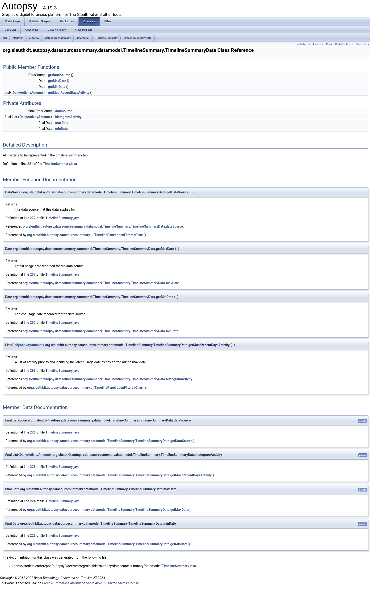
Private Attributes (335, 44)
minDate (61, 129)
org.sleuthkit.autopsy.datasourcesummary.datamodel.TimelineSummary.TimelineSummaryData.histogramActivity (107, 379)
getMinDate (56, 87)
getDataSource (59, 75)
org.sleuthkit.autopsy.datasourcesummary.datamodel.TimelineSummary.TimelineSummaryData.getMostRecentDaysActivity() (120, 475)
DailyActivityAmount (28, 92)
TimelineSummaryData (137, 38)
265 (33, 370)
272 (33, 218)
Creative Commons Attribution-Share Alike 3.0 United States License (90, 583)
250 (33, 322)
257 (33, 274)
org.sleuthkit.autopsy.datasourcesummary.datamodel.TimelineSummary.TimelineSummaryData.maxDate (101, 283)
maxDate (61, 123)
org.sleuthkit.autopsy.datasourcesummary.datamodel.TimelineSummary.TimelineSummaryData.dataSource (103, 226)
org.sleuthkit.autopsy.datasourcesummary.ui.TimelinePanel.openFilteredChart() (86, 235)
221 (30, 164)
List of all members (358, 44)
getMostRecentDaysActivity (68, 92)
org (5, 38)
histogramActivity (68, 117)
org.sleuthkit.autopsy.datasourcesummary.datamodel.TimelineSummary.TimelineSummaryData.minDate (100, 331)
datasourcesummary (58, 38)
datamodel (82, 38)
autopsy (34, 38)
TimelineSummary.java (60, 164)
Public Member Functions (310, 44)
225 (33, 467)
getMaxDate (57, 81)
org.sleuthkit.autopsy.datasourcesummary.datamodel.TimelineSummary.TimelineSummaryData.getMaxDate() (109, 509)
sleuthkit (18, 38)
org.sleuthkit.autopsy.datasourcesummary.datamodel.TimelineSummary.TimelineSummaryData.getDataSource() (111, 441)
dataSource (63, 111)
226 (33, 432)
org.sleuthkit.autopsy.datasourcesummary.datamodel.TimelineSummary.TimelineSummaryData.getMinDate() (108, 544)
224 (33, 501)
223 (33, 535)
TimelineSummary (106, 38)
